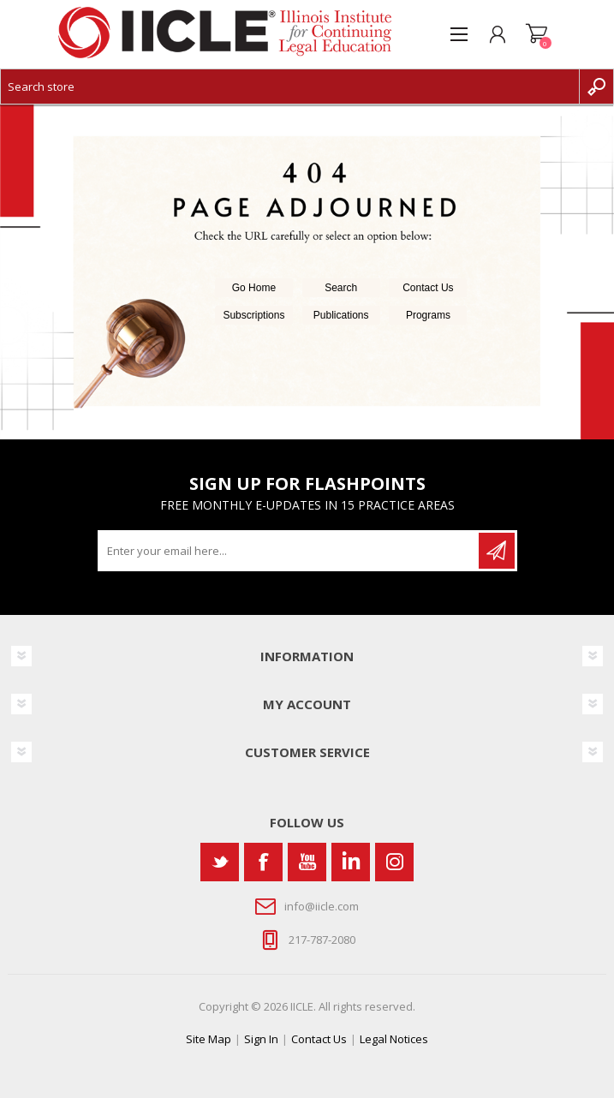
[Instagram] (394, 862)
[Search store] (290, 86)
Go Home (254, 288)
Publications (341, 315)
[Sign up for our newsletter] (289, 551)
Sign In (261, 1039)
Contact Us (427, 288)
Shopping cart (536, 34)
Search (341, 288)
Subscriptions (253, 315)
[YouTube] (307, 862)
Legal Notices (394, 1039)
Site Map (208, 1039)
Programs (428, 315)
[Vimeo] (350, 862)
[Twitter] (219, 862)
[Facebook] (263, 862)
